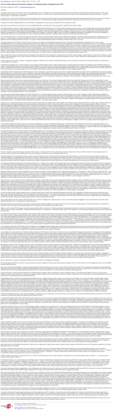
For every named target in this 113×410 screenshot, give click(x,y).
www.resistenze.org (6, 1)
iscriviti (24, 404)
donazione (20, 404)
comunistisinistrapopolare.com (27, 7)
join (23, 408)
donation (19, 408)
